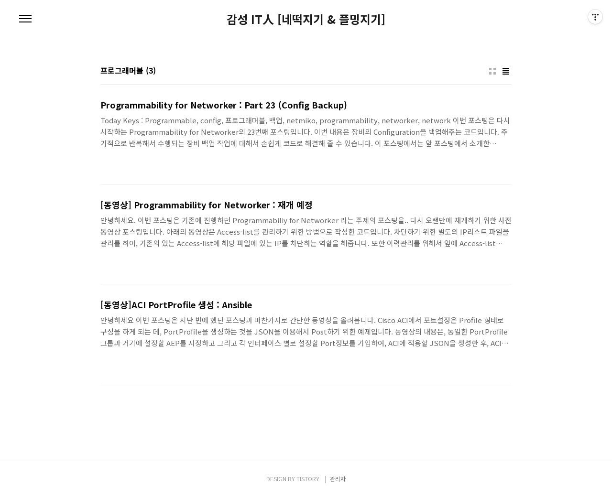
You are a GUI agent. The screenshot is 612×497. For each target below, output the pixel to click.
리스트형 (506, 71)
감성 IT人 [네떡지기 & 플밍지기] (306, 19)
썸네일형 (492, 71)
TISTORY (307, 479)
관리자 (338, 479)
